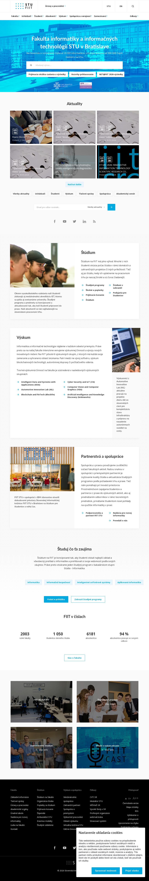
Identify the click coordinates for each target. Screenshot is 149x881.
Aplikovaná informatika (129, 582)
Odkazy (133, 16)
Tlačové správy (86, 193)
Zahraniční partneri (71, 805)
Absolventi (50, 16)
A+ (129, 798)
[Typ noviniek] (96, 207)
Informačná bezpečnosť (58, 582)
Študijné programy (95, 285)
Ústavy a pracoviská (54, 6)
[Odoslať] (111, 207)
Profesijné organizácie (100, 813)
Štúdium (90, 300)
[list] (74, 193)
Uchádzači (26, 16)
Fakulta (14, 16)
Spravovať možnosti (105, 871)
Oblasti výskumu (70, 821)
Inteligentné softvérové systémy (93, 582)
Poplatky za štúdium (46, 805)
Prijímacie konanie (95, 295)
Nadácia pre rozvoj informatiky (122, 514)
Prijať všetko (132, 871)
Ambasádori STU (44, 817)
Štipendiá (41, 813)
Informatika (34, 582)
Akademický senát (125, 193)
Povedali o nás (120, 520)
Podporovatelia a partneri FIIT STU (94, 514)
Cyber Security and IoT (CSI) (81, 382)
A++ (135, 798)
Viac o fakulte (75, 658)
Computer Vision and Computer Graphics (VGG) (83, 388)
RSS (136, 811)
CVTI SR (93, 797)
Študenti (38, 16)
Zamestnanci (100, 16)
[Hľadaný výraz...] (74, 65)
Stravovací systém (98, 821)
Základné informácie (20, 797)
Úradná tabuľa (17, 813)
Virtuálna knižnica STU (73, 825)
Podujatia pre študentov (119, 294)
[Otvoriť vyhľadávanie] (133, 6)
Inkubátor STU (96, 801)
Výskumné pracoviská (73, 817)
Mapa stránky (132, 807)
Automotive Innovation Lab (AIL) (37, 389)
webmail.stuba (96, 817)
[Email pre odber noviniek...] (59, 207)
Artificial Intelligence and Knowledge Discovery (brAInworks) (85, 396)
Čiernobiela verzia (130, 803)
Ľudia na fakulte (18, 825)
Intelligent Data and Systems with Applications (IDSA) (38, 383)
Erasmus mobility (44, 821)
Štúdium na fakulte (45, 797)
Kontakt (14, 829)
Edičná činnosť (69, 829)
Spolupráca (105, 193)
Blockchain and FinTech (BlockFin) (38, 394)
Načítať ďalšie (74, 184)
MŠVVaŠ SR (95, 805)
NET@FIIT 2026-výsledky (111, 74)
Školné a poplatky (95, 290)
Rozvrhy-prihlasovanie (82, 74)
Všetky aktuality (21, 193)
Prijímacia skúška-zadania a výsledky (47, 74)
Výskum (62, 16)
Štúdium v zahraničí (118, 286)
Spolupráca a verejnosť (80, 16)
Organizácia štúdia (45, 801)
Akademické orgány (19, 809)
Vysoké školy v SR (98, 809)
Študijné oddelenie (45, 825)
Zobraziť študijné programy (88, 599)
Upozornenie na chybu (128, 823)
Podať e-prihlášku (56, 599)
